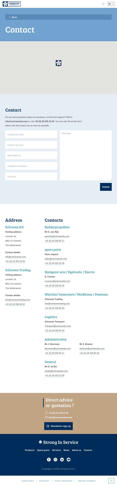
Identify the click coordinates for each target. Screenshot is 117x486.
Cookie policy (27, 481)
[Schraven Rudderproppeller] (12, 4)
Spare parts (43, 450)
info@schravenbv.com (15, 257)
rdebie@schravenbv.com (56, 371)
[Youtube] (68, 459)
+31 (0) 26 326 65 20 (15, 304)
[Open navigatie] (111, 480)
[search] (103, 4)
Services (56, 450)
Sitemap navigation (87, 481)
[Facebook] (48, 459)
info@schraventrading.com (17, 300)
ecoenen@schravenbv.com (57, 281)
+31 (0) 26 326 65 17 (54, 241)
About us (76, 450)
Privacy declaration (63, 481)
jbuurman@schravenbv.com (58, 348)
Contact (88, 450)
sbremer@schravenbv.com (92, 348)
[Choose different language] (111, 4)
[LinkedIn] (61, 459)
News (66, 450)
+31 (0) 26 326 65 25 (54, 286)
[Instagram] (55, 459)
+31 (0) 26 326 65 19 (54, 330)
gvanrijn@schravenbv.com (57, 236)
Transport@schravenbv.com (58, 326)
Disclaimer (44, 481)
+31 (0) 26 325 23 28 (15, 261)
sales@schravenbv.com (56, 259)
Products (29, 450)
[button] (58, 63)
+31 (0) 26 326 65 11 (54, 353)
